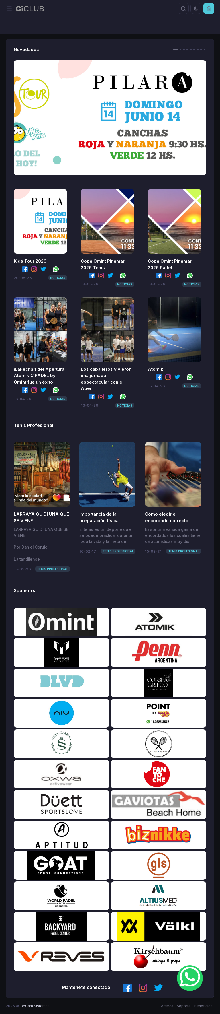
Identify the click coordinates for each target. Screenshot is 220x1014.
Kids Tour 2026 (30, 261)
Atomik (155, 369)
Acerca (167, 1006)
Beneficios (203, 1006)
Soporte (184, 1006)
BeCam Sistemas (35, 1006)
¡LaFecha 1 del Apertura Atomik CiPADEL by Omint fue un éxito (39, 375)
